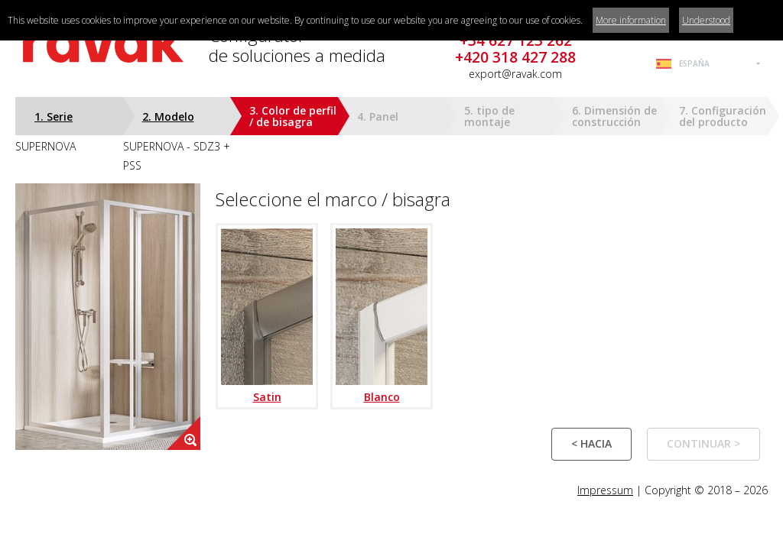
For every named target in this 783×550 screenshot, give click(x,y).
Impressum (605, 490)
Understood (706, 20)
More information (631, 20)
